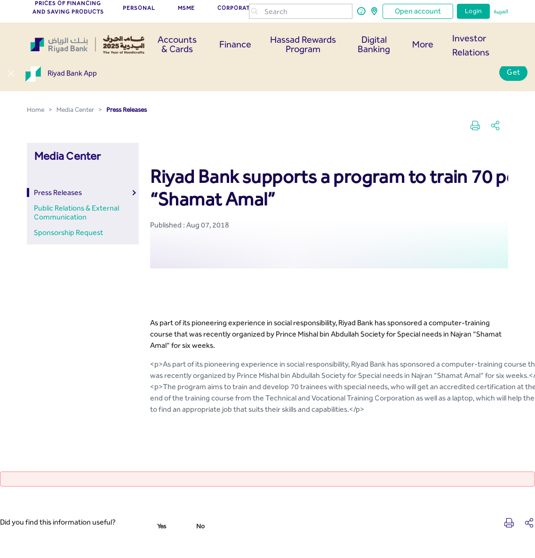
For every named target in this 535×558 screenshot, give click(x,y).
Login (473, 11)
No (200, 526)
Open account (418, 11)
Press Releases (58, 192)
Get (513, 72)
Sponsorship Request (68, 232)
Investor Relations (470, 45)
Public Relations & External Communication (76, 212)
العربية (501, 11)
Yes (161, 526)
